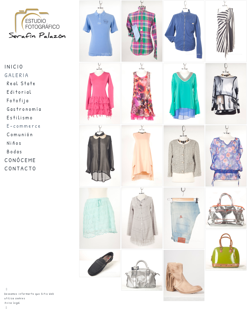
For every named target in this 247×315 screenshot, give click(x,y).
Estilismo (20, 117)
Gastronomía (24, 108)
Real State (21, 83)
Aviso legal (12, 303)
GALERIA (17, 75)
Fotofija (18, 100)
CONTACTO (20, 168)
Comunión (20, 134)
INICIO (14, 66)
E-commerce (24, 125)
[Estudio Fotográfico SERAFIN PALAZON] (37, 44)
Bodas (15, 151)
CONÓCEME (20, 160)
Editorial (19, 91)
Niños (14, 142)
